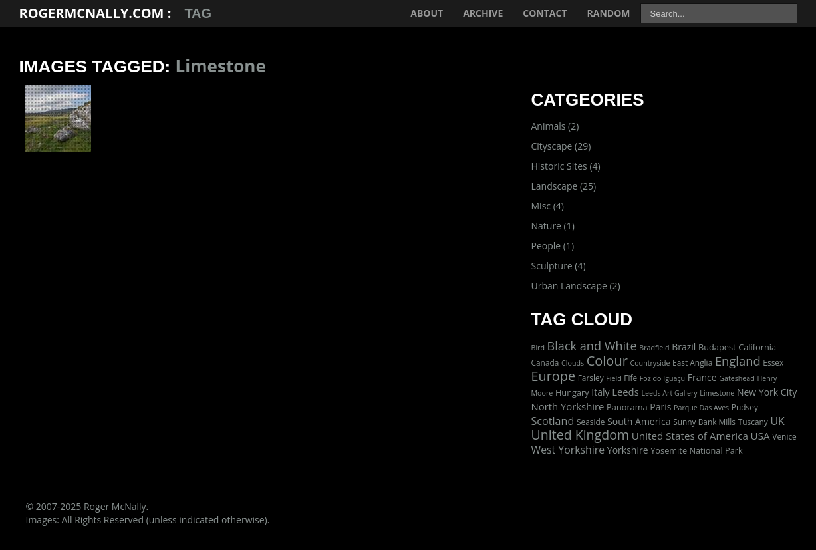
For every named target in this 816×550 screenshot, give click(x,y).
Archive (483, 13)
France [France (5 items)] (702, 377)
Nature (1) (553, 225)
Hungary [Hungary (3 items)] (572, 392)
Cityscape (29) (561, 146)
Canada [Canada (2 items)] (545, 362)
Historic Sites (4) (566, 166)
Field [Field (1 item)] (613, 378)
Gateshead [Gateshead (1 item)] (737, 378)
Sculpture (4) (558, 265)
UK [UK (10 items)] (777, 421)
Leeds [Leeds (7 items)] (625, 391)
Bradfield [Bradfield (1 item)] (654, 347)
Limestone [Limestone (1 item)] (717, 393)
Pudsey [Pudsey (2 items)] (745, 407)
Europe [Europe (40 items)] (553, 376)
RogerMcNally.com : (95, 13)
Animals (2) (555, 126)
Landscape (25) (564, 186)
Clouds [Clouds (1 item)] (572, 363)
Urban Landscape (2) (575, 285)
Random (608, 13)
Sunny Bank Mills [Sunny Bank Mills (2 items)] (704, 421)
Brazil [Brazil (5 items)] (684, 347)
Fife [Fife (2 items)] (630, 377)
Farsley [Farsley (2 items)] (591, 377)
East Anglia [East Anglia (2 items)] (692, 362)
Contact (545, 13)
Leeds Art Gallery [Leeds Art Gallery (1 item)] (669, 393)
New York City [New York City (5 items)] (767, 392)
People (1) (553, 245)
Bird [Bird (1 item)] (538, 347)
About (426, 13)
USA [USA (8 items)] (760, 435)
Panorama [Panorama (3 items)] (627, 407)
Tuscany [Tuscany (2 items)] (753, 421)
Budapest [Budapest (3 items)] (717, 347)
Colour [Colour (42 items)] (607, 361)
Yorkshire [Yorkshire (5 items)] (627, 450)
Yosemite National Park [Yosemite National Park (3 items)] (696, 450)
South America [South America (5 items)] (638, 421)
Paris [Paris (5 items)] (660, 406)
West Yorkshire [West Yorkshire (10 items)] (568, 449)
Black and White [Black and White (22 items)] (592, 346)
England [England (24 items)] (738, 360)
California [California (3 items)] (757, 347)
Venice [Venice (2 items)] (784, 436)
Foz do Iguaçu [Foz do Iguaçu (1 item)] (662, 378)
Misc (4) (547, 206)
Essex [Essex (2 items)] (773, 362)
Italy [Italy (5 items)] (600, 392)
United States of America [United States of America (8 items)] (690, 435)
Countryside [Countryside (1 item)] (650, 363)
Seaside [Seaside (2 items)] (591, 421)
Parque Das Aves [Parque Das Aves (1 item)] (701, 407)
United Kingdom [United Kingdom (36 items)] (580, 435)
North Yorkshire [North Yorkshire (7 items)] (568, 406)
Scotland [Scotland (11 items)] (553, 421)
